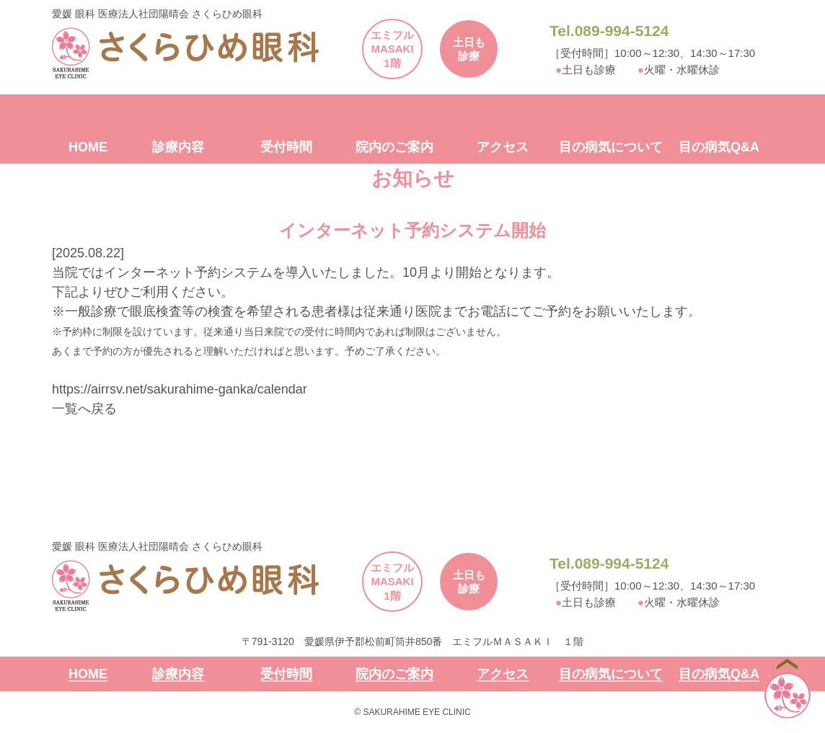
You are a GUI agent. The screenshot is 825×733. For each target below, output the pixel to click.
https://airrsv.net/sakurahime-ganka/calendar (179, 389)
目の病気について (611, 147)
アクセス (503, 147)
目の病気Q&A (719, 147)
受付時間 (286, 147)
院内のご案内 (394, 147)
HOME (88, 147)
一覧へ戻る (84, 408)
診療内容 (178, 147)
